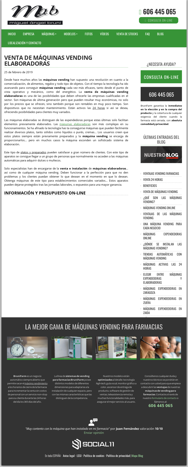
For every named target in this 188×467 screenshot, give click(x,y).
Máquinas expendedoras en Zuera (162, 300)
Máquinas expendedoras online (162, 236)
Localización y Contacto (24, 43)
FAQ (147, 34)
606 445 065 (159, 11)
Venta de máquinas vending (160, 191)
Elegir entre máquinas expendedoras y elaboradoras (162, 278)
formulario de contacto (164, 398)
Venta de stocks (127, 34)
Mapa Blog (137, 455)
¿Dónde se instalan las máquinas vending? (162, 246)
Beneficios (150, 185)
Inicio (12, 34)
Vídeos (104, 34)
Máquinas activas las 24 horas (162, 266)
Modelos (70, 34)
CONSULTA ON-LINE (161, 77)
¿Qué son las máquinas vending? (162, 199)
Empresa (28, 34)
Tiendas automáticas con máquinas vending (162, 256)
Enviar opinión (94, 433)
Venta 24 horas (153, 179)
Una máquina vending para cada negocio (162, 226)
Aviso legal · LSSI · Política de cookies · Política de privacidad (96, 455)
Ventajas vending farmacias (161, 173)
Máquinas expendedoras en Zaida (162, 310)
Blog (160, 34)
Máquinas (48, 34)
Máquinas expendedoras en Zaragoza (162, 290)
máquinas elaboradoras (75, 124)
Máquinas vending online (159, 207)
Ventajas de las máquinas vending (162, 215)
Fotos (89, 34)
